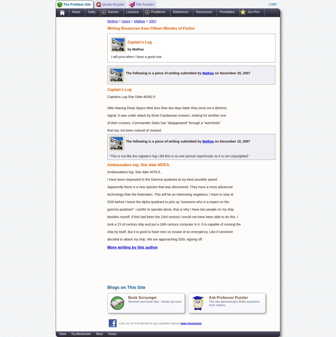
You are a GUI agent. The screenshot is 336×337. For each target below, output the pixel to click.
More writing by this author (132, 247)
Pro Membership (81, 333)
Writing (112, 21)
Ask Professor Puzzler (228, 298)
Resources (204, 12)
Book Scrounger (142, 298)
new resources (191, 323)
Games (113, 12)
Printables (227, 12)
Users (126, 21)
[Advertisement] (79, 92)
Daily (91, 12)
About (99, 333)
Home (62, 333)
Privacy (112, 333)
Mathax (139, 21)
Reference (180, 12)
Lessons (132, 12)
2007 (153, 21)
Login (273, 4)
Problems (158, 12)
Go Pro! (254, 12)
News (76, 12)
